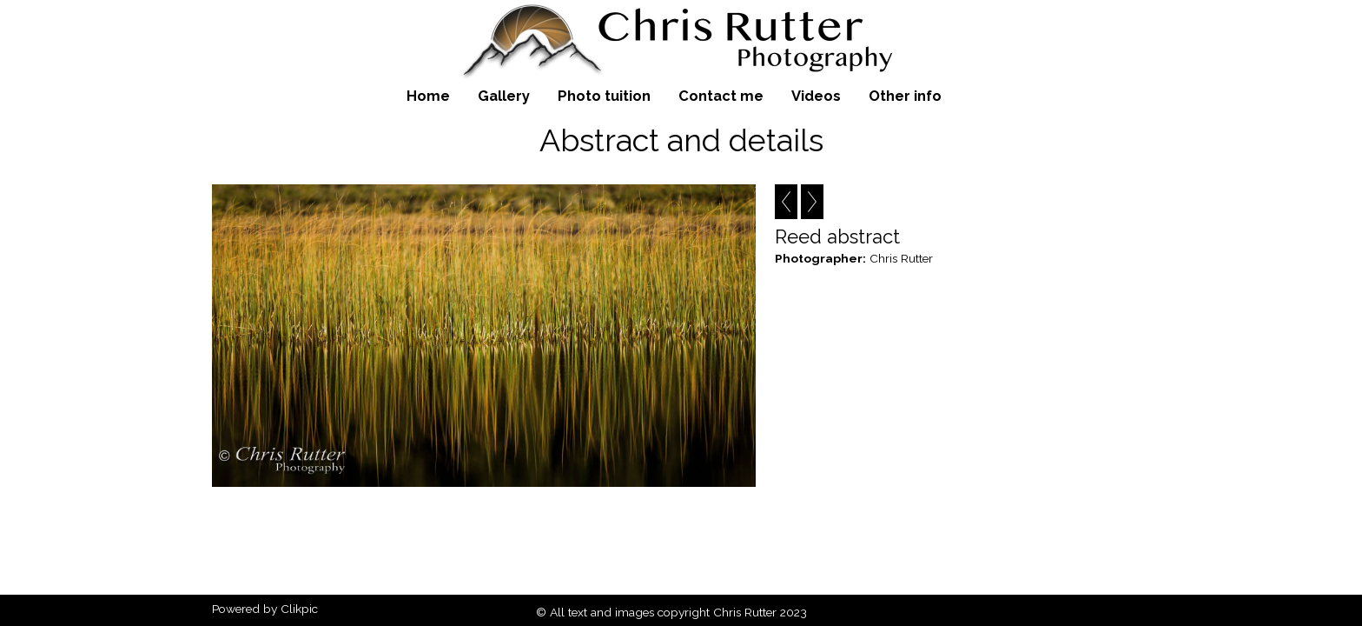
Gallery (504, 95)
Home (428, 95)
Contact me (721, 95)
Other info (905, 95)
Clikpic (299, 609)
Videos (816, 95)
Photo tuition (604, 95)
